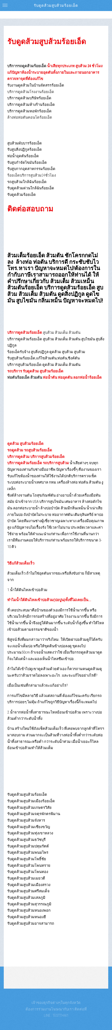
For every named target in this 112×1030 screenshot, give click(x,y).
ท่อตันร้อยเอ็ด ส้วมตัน (24, 377)
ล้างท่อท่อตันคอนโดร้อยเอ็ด (29, 117)
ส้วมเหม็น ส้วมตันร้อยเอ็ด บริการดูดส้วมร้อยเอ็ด (51, 284)
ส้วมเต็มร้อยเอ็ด (26, 255)
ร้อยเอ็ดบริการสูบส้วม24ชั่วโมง (31, 175)
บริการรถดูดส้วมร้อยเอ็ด (26, 66)
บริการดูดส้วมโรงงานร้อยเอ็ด (30, 92)
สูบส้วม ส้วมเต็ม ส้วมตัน (43, 332)
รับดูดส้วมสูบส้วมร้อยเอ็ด (56, 5)
